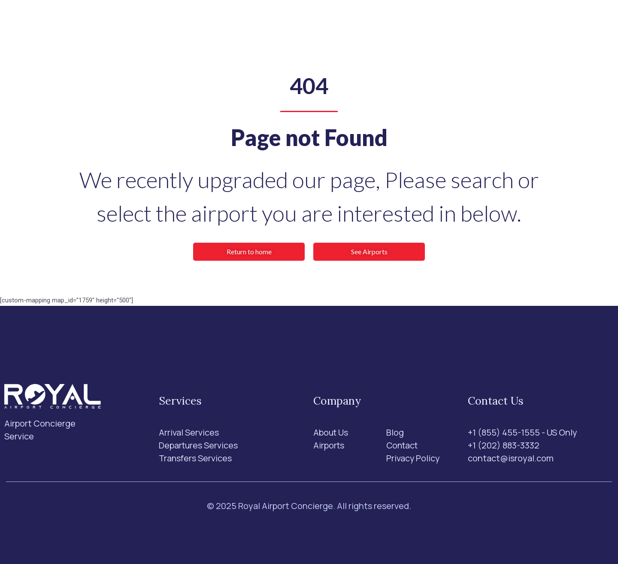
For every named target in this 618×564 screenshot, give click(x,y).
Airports (280, 24)
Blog (361, 24)
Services (228, 24)
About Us (324, 24)
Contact (398, 24)
